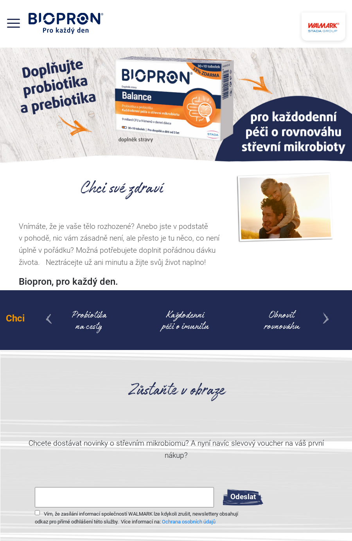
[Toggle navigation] (17, 23)
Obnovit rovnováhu (282, 322)
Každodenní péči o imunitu (185, 322)
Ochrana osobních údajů (189, 522)
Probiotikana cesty (89, 322)
